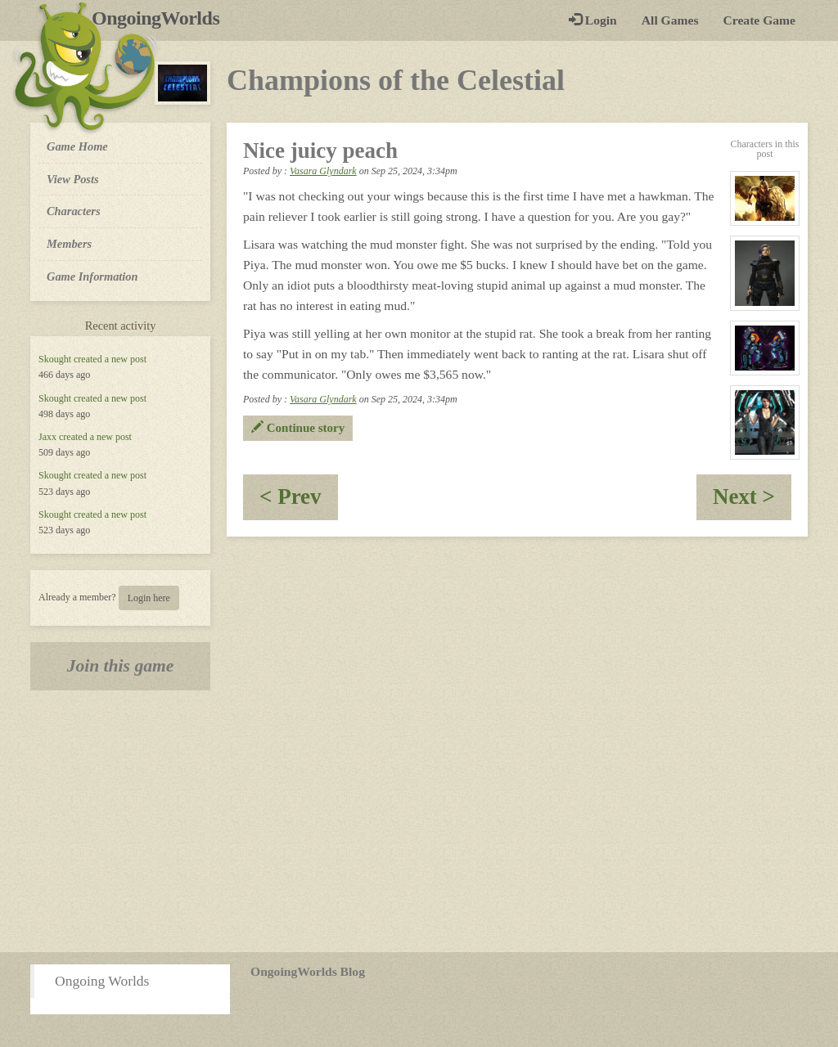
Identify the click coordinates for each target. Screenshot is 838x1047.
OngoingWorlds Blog (307, 971)
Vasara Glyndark (323, 171)
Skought (54, 359)
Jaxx (47, 437)
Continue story (298, 427)
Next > (752, 501)
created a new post (110, 359)
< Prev (298, 501)
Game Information (92, 276)
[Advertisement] (419, 821)
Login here (149, 598)
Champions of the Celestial (396, 80)
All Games (670, 20)
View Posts (73, 179)
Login (593, 20)
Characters (73, 210)
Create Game (759, 20)
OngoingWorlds (162, 18)
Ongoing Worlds (102, 981)
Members (69, 243)
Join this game (120, 666)
